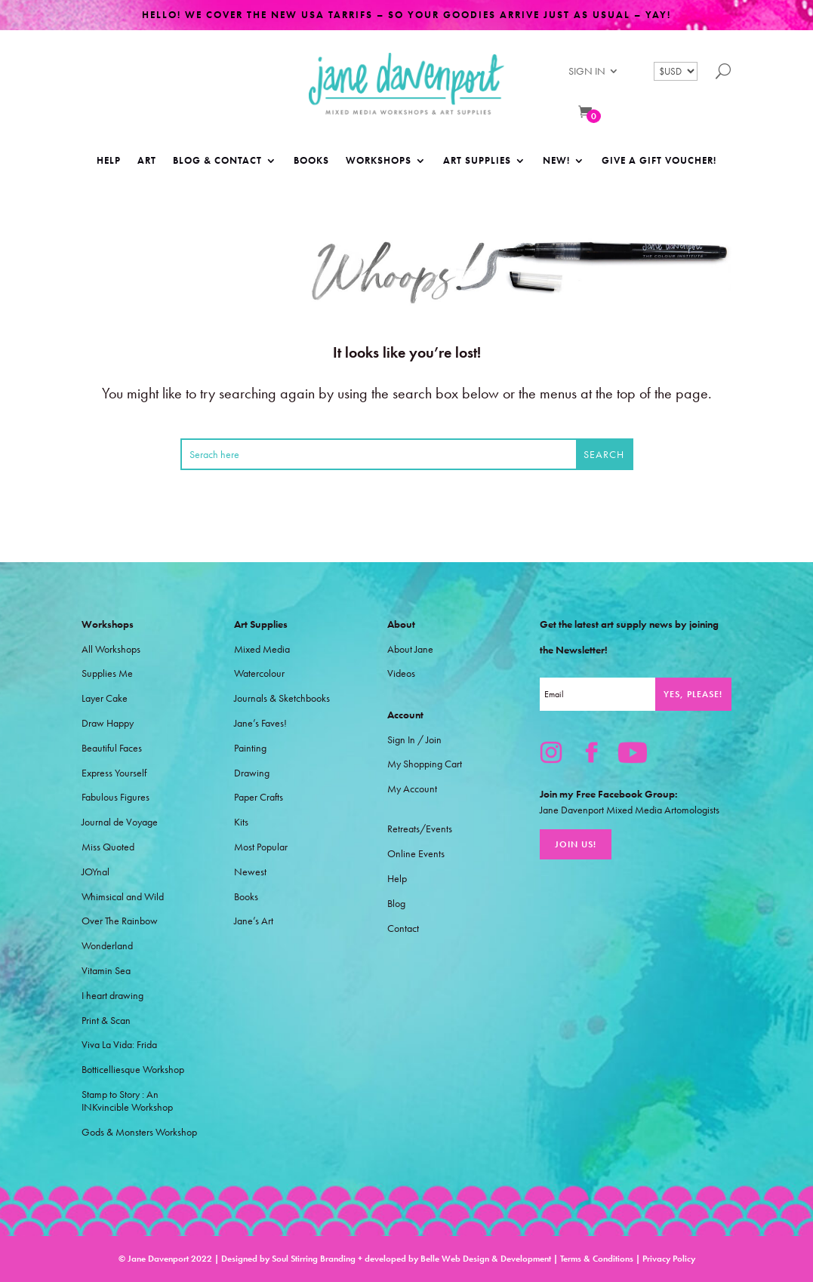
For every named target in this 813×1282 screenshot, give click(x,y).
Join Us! (575, 844)
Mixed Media (262, 649)
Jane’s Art (253, 921)
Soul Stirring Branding (314, 1259)
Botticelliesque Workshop (133, 1069)
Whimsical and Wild (123, 896)
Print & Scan (106, 1020)
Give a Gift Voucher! (659, 161)
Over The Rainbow (120, 921)
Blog (396, 903)
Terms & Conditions (596, 1259)
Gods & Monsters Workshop (139, 1132)
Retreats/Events (419, 828)
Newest (250, 871)
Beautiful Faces (112, 748)
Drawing (251, 773)
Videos (401, 673)
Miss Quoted (108, 847)
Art (146, 161)
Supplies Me (107, 673)
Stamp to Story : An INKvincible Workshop (127, 1101)
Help (109, 161)
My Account (412, 788)
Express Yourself (114, 773)
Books (311, 161)
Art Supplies (477, 161)
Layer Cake (105, 698)
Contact (403, 928)
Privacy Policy (668, 1259)
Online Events (416, 853)
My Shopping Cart (424, 764)
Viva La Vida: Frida (119, 1044)
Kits (241, 822)
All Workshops (111, 649)
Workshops (378, 161)
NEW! (556, 161)
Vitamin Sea (106, 970)
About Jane (410, 649)
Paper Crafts (258, 797)
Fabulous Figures (115, 797)
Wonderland (107, 945)
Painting (250, 748)
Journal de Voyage (120, 822)
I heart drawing (112, 995)
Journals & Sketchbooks (282, 698)
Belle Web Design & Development (485, 1259)
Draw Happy (108, 723)
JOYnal (95, 871)
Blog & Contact (217, 161)
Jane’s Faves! (260, 723)
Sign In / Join (414, 739)
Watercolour (259, 673)
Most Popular (261, 847)
